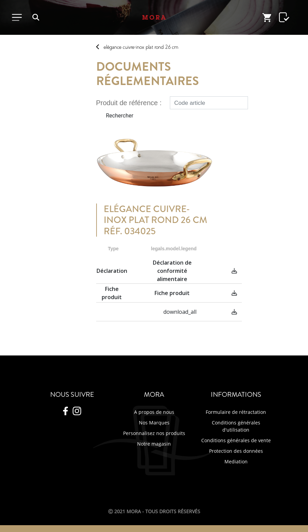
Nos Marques (154, 422)
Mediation (236, 461)
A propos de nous (154, 412)
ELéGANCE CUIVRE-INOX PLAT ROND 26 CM (141, 47)
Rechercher (119, 115)
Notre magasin (154, 443)
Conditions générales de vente (236, 440)
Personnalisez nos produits (154, 433)
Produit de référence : (129, 103)
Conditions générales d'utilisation (236, 426)
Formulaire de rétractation (236, 412)
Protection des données (236, 451)
